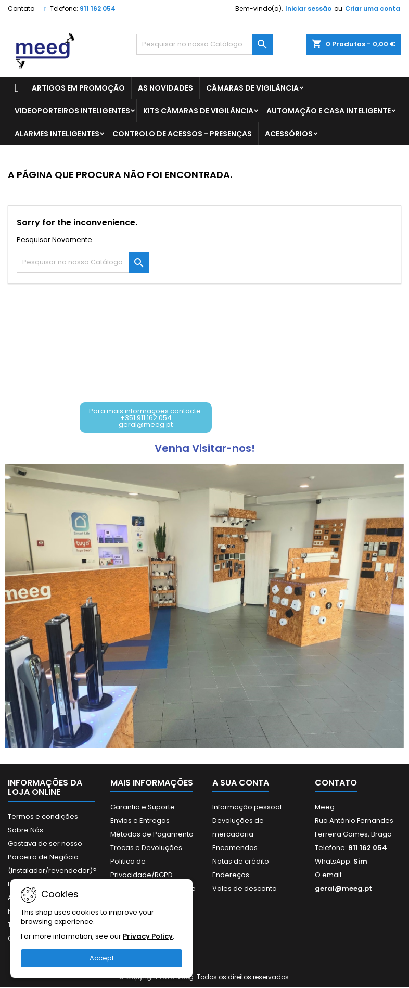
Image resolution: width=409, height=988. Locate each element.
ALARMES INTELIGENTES (57, 134)
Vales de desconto (244, 889)
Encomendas (235, 849)
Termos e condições (43, 817)
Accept (102, 958)
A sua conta (240, 784)
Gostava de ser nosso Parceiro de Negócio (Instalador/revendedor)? (52, 858)
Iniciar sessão (308, 8)
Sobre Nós (25, 831)
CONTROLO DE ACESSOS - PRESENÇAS (182, 134)
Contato (21, 8)
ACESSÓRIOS (289, 134)
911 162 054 (98, 8)
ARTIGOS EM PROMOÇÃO (78, 88)
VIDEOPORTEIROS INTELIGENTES (72, 111)
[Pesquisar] (204, 44)
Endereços (230, 876)
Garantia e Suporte (142, 808)
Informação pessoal (247, 808)
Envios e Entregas (140, 822)
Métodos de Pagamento (152, 835)
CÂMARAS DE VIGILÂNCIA (252, 88)
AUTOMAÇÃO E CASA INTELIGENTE (328, 111)
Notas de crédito (240, 862)
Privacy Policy (148, 936)
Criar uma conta (372, 8)
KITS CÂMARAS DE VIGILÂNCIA (198, 111)
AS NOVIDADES (165, 88)
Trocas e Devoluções (146, 849)
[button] (147, 417)
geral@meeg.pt (343, 889)
